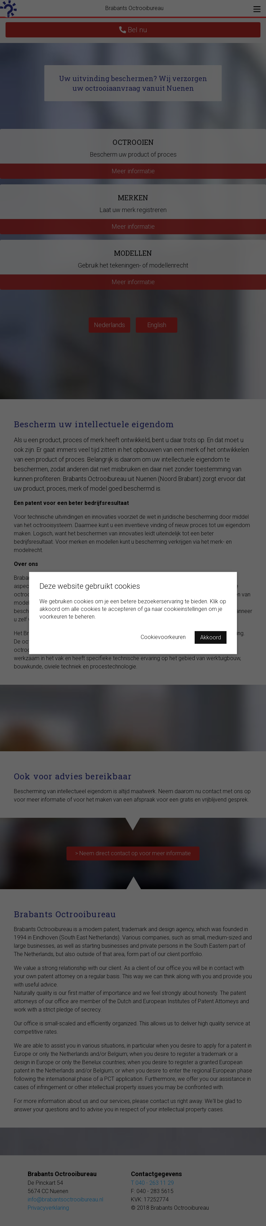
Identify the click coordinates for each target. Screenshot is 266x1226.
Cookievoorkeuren (163, 637)
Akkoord (210, 637)
